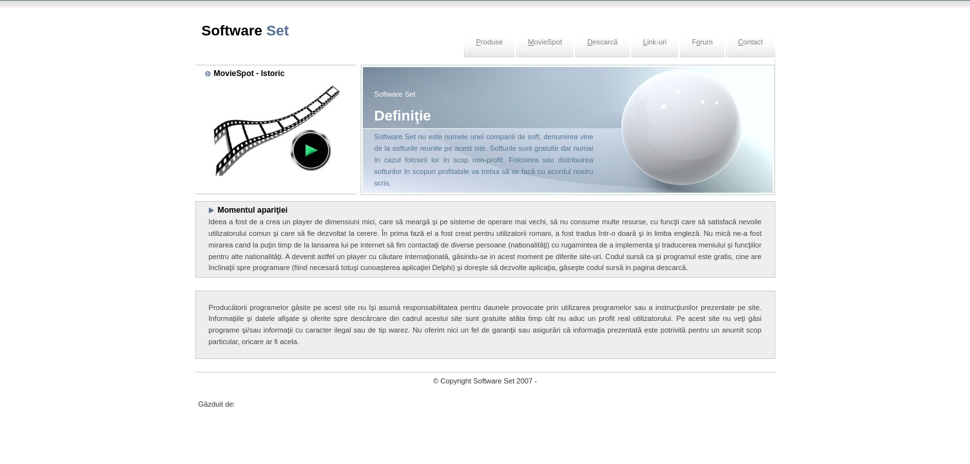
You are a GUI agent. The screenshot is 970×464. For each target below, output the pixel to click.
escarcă (602, 42)
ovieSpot (545, 42)
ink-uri (655, 42)
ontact (750, 42)
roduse (489, 42)
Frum (702, 42)
